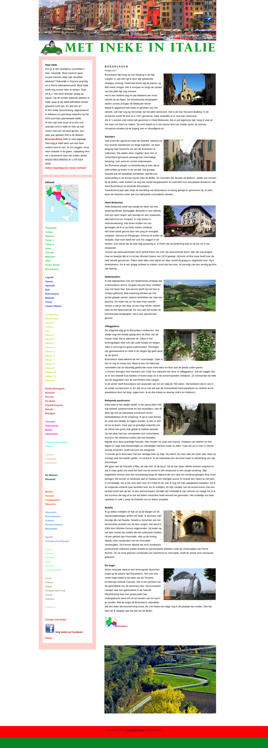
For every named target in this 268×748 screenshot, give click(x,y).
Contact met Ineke (55, 619)
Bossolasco (116, 626)
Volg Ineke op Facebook (64, 632)
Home (48, 638)
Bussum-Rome (53, 139)
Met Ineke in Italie (135, 729)
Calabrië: (50, 607)
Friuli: (48, 578)
